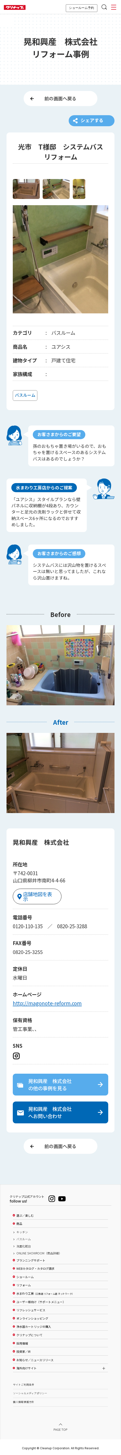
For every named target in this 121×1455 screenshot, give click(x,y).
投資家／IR (23, 1350)
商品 (19, 1222)
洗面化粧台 (23, 1244)
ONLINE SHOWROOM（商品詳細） (39, 1252)
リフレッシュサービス (30, 1309)
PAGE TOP (60, 1428)
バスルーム (23, 1237)
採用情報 (22, 1342)
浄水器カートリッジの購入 (33, 1325)
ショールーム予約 (81, 8)
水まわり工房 (44, 1292)
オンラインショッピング (32, 1317)
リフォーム (23, 1284)
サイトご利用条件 (23, 1383)
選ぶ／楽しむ (25, 1214)
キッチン (22, 1231)
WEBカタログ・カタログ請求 (35, 1267)
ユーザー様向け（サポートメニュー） (41, 1300)
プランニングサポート (30, 1259)
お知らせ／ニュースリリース (35, 1358)
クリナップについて (29, 1333)
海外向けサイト (26, 1367)
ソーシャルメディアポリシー (30, 1392)
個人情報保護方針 (23, 1400)
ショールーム (25, 1275)
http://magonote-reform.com (47, 1000)
